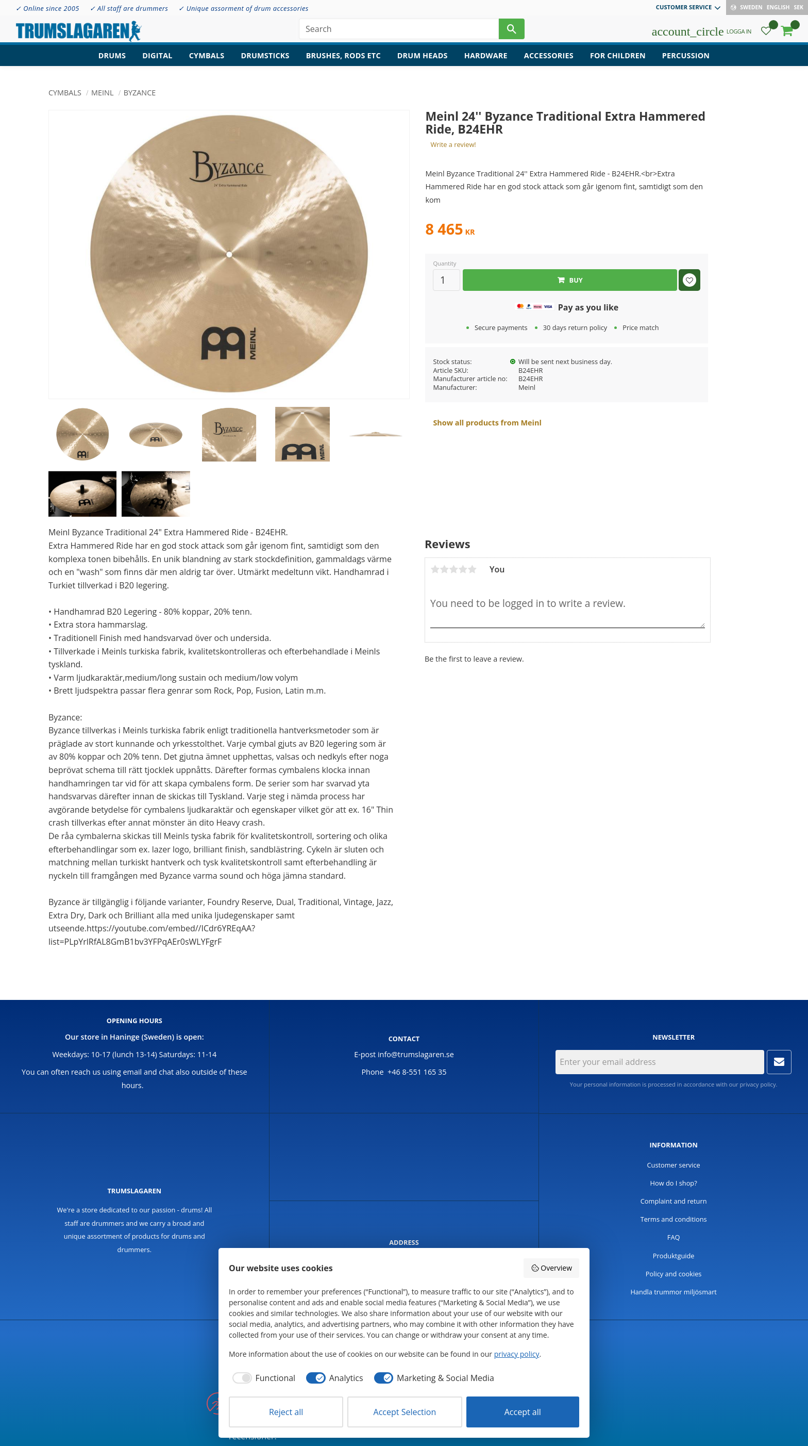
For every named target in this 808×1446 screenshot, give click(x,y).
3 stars (453, 569)
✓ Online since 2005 (47, 8)
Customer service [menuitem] (684, 7)
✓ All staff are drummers (129, 8)
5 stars (472, 569)
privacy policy (757, 1084)
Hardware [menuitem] (486, 59)
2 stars (444, 569)
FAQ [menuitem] (673, 1237)
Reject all (286, 1412)
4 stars (462, 569)
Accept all (522, 1412)
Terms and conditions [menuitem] (674, 1219)
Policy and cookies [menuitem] (674, 1273)
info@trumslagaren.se (416, 1054)
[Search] (512, 31)
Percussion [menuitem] (686, 59)
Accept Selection (405, 1412)
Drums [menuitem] (112, 59)
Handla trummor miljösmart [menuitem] (673, 1291)
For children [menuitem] (618, 59)
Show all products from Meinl (487, 423)
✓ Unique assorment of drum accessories (243, 8)
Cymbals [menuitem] (207, 59)
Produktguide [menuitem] (674, 1255)
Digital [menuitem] (157, 59)
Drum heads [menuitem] (422, 59)
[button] (766, 34)
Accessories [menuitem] (549, 59)
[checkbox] (262, 1378)
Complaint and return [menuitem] (674, 1201)
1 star (435, 569)
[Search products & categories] (399, 31)
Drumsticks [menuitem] (265, 59)
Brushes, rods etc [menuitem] (343, 59)
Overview (551, 1268)
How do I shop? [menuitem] (673, 1183)
